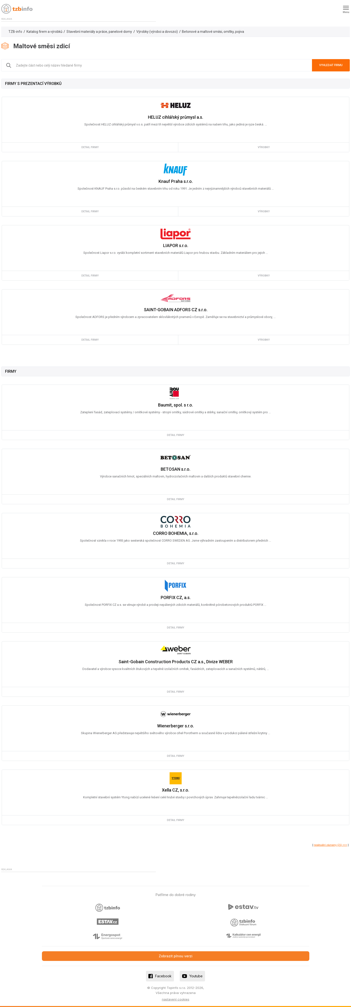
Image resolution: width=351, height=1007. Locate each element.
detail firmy (90, 147)
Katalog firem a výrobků (44, 32)
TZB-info (15, 32)
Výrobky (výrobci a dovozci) (157, 32)
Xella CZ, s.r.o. (175, 790)
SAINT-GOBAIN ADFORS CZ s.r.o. (175, 309)
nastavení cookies (175, 999)
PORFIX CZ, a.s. (176, 597)
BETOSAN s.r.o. (175, 469)
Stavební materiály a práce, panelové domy (99, 32)
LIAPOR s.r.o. (175, 245)
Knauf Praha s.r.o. (176, 181)
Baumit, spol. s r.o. (175, 404)
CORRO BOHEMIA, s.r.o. (175, 533)
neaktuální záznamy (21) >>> (330, 844)
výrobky (264, 147)
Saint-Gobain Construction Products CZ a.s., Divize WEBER (176, 661)
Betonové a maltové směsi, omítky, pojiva (213, 32)
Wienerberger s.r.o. (175, 725)
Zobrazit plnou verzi (175, 956)
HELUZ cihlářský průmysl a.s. (175, 117)
